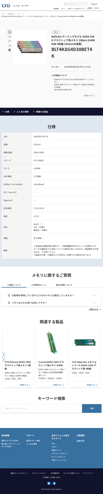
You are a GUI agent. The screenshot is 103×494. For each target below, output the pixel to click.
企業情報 (89, 8)
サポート (63, 8)
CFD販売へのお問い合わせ (51, 477)
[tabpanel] (51, 301)
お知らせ (96, 8)
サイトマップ (88, 473)
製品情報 (56, 8)
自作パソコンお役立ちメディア (76, 8)
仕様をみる (89, 95)
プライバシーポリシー (39, 473)
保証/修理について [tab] (64, 284)
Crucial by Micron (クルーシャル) (77, 66)
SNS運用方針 (55, 473)
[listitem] (95, 309)
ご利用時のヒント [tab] (39, 284)
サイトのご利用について (71, 473)
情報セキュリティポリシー (19, 473)
